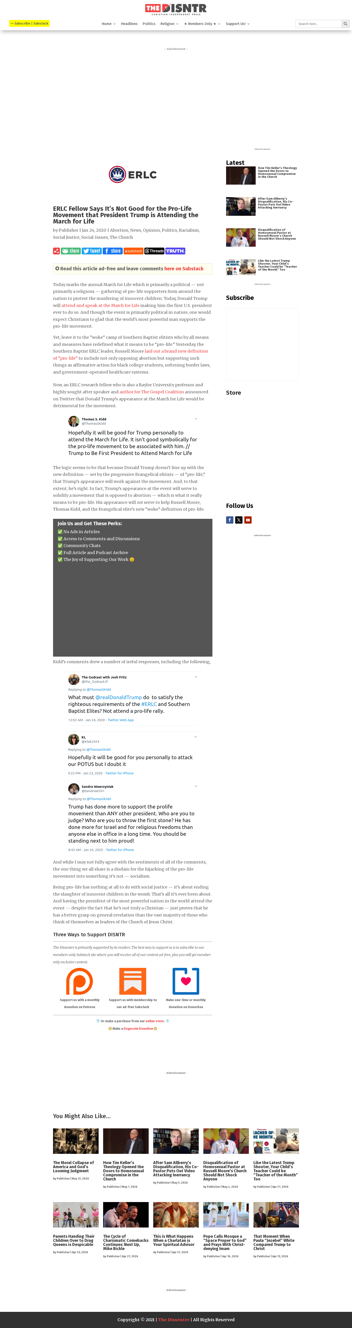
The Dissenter (173, 1319)
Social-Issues (94, 237)
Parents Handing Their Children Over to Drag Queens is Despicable (73, 1240)
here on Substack (184, 269)
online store (154, 1021)
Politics (149, 24)
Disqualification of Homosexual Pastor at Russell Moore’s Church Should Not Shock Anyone (277, 234)
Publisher (68, 230)
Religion (167, 24)
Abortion (119, 230)
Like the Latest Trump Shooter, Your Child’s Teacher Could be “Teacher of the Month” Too (277, 265)
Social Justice (66, 237)
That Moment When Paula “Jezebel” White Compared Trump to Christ (273, 1242)
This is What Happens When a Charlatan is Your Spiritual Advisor (173, 1240)
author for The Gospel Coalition (152, 391)
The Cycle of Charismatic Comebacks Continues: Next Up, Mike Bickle (125, 1242)
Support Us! (235, 24)
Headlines (129, 24)
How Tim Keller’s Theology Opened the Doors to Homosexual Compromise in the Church (277, 172)
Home (107, 24)
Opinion (151, 230)
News (135, 230)
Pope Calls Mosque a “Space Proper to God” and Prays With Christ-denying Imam (225, 1242)
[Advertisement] (176, 95)
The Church (121, 237)
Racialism (189, 230)
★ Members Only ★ (200, 24)
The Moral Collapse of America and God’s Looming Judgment (73, 1166)
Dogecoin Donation (138, 1029)
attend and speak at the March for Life (100, 305)
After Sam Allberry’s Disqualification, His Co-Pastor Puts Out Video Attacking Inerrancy (275, 203)
